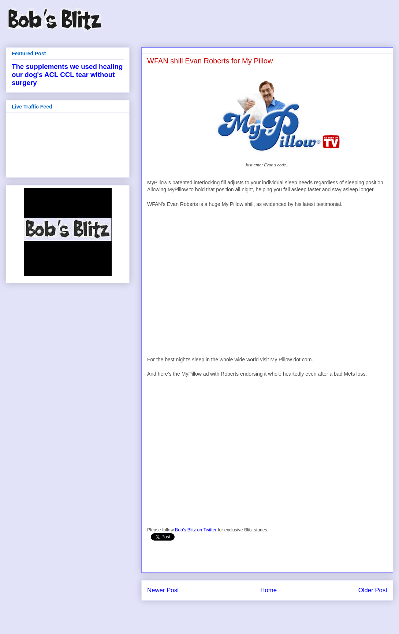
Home (268, 590)
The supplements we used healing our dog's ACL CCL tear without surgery (67, 74)
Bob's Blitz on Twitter (196, 529)
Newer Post (163, 590)
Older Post (372, 590)
